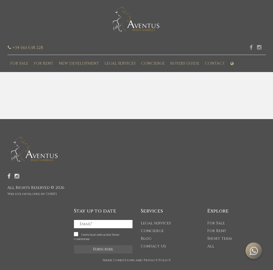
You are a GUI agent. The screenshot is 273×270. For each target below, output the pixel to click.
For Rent (43, 63)
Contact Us (153, 246)
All (210, 246)
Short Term (219, 238)
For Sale (19, 63)
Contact (215, 63)
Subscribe (103, 249)
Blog (146, 238)
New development (79, 63)
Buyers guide (184, 63)
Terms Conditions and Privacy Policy (136, 260)
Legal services (120, 63)
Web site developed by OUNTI (32, 194)
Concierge (153, 63)
